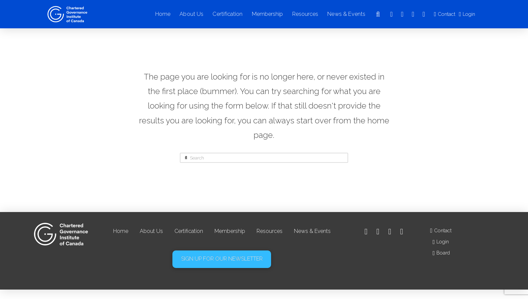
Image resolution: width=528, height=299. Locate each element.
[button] (378, 14)
